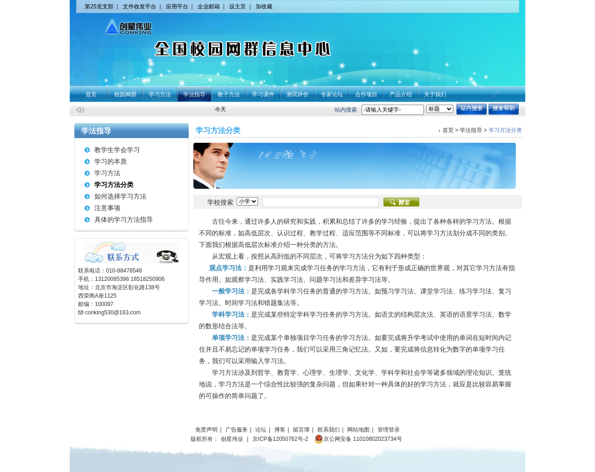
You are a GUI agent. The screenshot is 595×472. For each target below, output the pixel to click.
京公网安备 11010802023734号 (358, 439)
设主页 (237, 6)
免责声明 (206, 429)
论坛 (260, 429)
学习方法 (160, 94)
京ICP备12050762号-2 (280, 439)
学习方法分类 (113, 184)
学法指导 (194, 94)
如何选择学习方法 (120, 196)
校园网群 (125, 94)
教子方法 (229, 94)
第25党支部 (99, 6)
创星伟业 (232, 439)
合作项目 (366, 94)
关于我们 (435, 94)
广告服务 (236, 429)
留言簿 (301, 429)
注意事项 (107, 208)
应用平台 (177, 6)
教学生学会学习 (117, 149)
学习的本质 (110, 161)
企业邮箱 (209, 6)
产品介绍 (401, 94)
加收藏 (264, 6)
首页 (91, 94)
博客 (279, 429)
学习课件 (263, 94)
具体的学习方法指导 (123, 219)
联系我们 (328, 429)
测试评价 (297, 94)
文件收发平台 (139, 6)
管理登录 (388, 429)
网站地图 (358, 429)
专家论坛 (332, 94)
